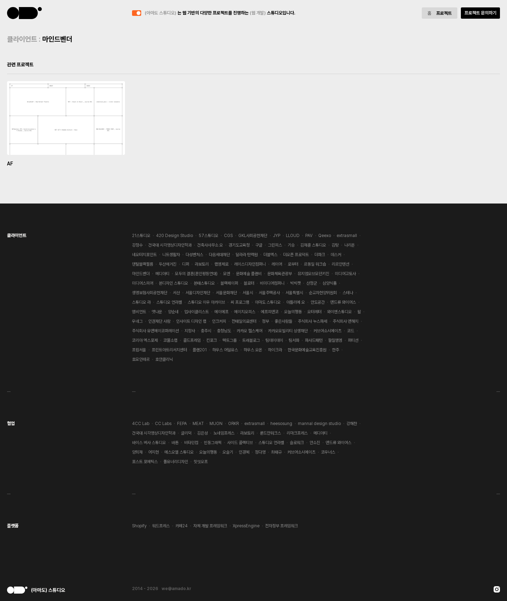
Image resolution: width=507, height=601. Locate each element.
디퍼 (185, 264)
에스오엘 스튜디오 (179, 452)
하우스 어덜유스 (225, 349)
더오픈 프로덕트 (296, 254)
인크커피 (219, 321)
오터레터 (314, 311)
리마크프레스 (297, 433)
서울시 (248, 292)
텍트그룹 (230, 340)
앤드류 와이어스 (343, 302)
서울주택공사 (269, 292)
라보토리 (202, 264)
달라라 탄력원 (247, 254)
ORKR (233, 423)
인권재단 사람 (159, 321)
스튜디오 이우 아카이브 (206, 302)
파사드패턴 (314, 340)
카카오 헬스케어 (249, 330)
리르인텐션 (340, 264)
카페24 (181, 525)
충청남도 (224, 330)
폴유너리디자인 (175, 461)
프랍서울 (139, 349)
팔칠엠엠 (335, 340)
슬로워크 (297, 442)
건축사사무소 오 (210, 245)
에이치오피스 (244, 311)
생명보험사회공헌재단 (149, 292)
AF (10, 163)
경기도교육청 (239, 245)
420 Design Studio (174, 235)
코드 (350, 330)
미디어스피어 (142, 283)
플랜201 (200, 349)
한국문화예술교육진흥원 (307, 349)
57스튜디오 (208, 235)
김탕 (335, 245)
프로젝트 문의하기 (480, 13)
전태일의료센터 (244, 321)
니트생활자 (171, 254)
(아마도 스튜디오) (24, 13)
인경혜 (244, 452)
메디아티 (162, 273)
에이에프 (221, 311)
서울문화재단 (226, 292)
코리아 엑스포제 (145, 340)
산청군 (311, 283)
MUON (216, 423)
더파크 (319, 254)
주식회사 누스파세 (312, 321)
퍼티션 (353, 340)
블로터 (249, 283)
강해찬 (351, 423)
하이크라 (275, 349)
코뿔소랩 (170, 340)
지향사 (189, 330)
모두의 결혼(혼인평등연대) (196, 273)
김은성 (202, 433)
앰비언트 (139, 311)
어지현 (153, 452)
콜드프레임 (192, 340)
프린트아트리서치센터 (169, 349)
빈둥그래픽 (212, 442)
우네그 (137, 321)
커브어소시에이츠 (327, 330)
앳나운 (157, 311)
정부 (265, 321)
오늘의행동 (293, 311)
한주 (335, 349)
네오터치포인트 (144, 254)
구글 (258, 245)
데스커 (336, 254)
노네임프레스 (223, 433)
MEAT (198, 423)
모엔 (226, 273)
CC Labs (163, 423)
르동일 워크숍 (315, 264)
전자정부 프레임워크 (281, 525)
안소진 (314, 442)
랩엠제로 (221, 264)
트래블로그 (251, 340)
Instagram (497, 589)
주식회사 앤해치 (345, 321)
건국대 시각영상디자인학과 (170, 245)
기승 (291, 245)
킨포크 (211, 340)
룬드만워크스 (270, 433)
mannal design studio (319, 423)
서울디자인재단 (198, 292)
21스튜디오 (141, 235)
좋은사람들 (283, 321)
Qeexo (324, 235)
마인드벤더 (141, 273)
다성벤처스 (194, 254)
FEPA (182, 423)
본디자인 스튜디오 (173, 283)
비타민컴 (191, 442)
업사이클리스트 (196, 311)
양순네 (173, 311)
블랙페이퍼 (229, 283)
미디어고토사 (345, 273)
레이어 (276, 264)
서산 (176, 292)
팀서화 (294, 340)
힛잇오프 (201, 461)
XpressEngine (246, 525)
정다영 (260, 452)
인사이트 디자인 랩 (191, 321)
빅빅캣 (295, 283)
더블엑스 (270, 254)
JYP (276, 235)
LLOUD (293, 235)
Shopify (139, 525)
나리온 (349, 245)
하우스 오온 (253, 349)
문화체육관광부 (279, 273)
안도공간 (318, 302)
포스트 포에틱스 (145, 461)
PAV (309, 235)
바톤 (175, 442)
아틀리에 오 (295, 302)
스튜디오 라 (141, 302)
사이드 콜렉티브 (240, 442)
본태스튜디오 (204, 283)
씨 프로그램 (240, 302)
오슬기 (228, 452)
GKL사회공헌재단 (252, 235)
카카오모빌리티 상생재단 (288, 330)
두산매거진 (167, 264)
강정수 (137, 245)
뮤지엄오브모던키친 (313, 273)
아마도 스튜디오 (268, 302)
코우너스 (328, 452)
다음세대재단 (219, 254)
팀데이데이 (274, 340)
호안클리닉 (164, 359)
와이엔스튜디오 (339, 311)
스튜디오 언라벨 (169, 302)
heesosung (281, 423)
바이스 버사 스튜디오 (149, 442)
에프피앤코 (269, 311)
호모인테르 (141, 359)
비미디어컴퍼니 (272, 283)
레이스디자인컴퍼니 (250, 264)
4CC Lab (140, 423)
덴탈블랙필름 (142, 264)
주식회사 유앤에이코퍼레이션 (155, 330)
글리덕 (186, 433)
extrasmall (347, 235)
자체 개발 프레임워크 (210, 525)
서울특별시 (294, 292)
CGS (228, 235)
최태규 (276, 452)
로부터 (293, 264)
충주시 (206, 330)
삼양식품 (330, 283)
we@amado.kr (176, 588)
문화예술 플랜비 (249, 273)
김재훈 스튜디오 (313, 245)
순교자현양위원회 (323, 292)
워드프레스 (161, 525)
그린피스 (275, 245)
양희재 (137, 452)
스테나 (348, 292)
